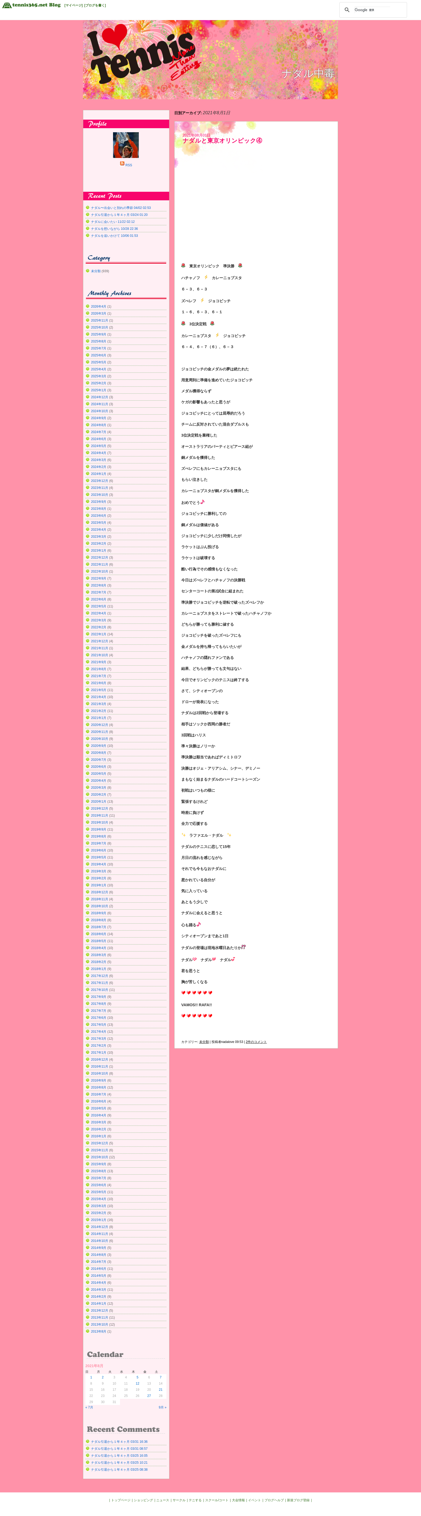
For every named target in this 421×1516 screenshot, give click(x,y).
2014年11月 (99, 1234)
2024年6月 (98, 439)
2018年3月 (98, 955)
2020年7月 (98, 760)
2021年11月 (99, 648)
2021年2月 (98, 711)
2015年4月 (98, 1199)
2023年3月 (98, 536)
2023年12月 (99, 481)
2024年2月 (98, 467)
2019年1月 (98, 885)
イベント (254, 1500)
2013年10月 (99, 1324)
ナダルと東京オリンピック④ (222, 140)
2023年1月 (98, 550)
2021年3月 (98, 704)
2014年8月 (98, 1255)
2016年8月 (98, 1087)
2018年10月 (99, 906)
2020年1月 (98, 801)
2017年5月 (98, 1025)
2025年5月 (98, 362)
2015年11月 (99, 1150)
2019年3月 (98, 871)
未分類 (204, 1042)
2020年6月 (98, 767)
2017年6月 (98, 1018)
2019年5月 (98, 857)
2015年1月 (98, 1220)
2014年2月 (98, 1297)
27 (149, 1396)
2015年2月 (98, 1213)
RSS (128, 165)
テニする (195, 1500)
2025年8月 (98, 341)
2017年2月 (98, 1045)
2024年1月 (98, 474)
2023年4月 (98, 530)
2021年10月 (99, 655)
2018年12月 (99, 892)
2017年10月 (99, 990)
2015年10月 (99, 1157)
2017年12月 (99, 976)
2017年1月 (98, 1052)
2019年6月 (98, 850)
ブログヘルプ (274, 1500)
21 (160, 1390)
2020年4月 (98, 781)
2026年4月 (98, 306)
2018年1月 (98, 969)
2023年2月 (98, 543)
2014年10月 (99, 1241)
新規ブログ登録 (298, 1500)
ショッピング (143, 1500)
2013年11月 (99, 1317)
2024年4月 (98, 453)
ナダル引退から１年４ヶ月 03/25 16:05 (119, 1456)
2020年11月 (99, 732)
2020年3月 (98, 788)
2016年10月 (99, 1073)
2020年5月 (98, 774)
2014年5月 (98, 1276)
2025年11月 (99, 320)
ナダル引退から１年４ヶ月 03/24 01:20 (119, 215)
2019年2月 (98, 878)
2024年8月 (98, 425)
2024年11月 (99, 404)
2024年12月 (99, 397)
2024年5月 (98, 446)
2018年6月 (98, 934)
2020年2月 (98, 794)
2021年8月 (98, 669)
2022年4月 (98, 613)
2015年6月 (98, 1185)
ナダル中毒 (308, 73)
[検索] (372, 10)
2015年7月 (98, 1178)
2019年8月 (98, 836)
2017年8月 (98, 1004)
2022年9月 (98, 578)
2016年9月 (98, 1080)
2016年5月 (98, 1108)
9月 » (162, 1407)
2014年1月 (98, 1303)
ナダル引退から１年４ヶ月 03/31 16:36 (119, 1442)
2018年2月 (98, 962)
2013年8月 (98, 1331)
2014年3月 (98, 1290)
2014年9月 (98, 1248)
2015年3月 (98, 1206)
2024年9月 (98, 418)
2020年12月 (99, 725)
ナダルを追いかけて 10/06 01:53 (114, 236)
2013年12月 (99, 1310)
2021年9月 (98, 662)
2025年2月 (98, 383)
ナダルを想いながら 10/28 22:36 (114, 229)
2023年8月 (98, 509)
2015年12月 (99, 1143)
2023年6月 (98, 516)
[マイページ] (73, 5)
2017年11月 (99, 983)
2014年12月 (99, 1227)
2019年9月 (98, 829)
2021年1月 (98, 718)
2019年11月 (99, 815)
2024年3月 (98, 460)
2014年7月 (98, 1262)
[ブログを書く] (95, 5)
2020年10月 (99, 739)
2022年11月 (99, 564)
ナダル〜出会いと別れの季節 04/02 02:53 (121, 208)
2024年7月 (98, 432)
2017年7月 (98, 1011)
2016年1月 (98, 1136)
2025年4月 (98, 369)
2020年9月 (98, 746)
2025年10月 (99, 327)
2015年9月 (98, 1164)
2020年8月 (98, 753)
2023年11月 (99, 488)
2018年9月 (98, 913)
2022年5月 (98, 606)
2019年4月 (98, 864)
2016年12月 (99, 1059)
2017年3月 (98, 1039)
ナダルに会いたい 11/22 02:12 (113, 222)
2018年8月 (98, 920)
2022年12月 (99, 557)
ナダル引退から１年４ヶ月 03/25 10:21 (119, 1463)
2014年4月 (98, 1283)
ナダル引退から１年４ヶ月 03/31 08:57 (119, 1449)
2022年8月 (98, 585)
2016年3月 (98, 1122)
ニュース (162, 1500)
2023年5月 (98, 523)
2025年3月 (98, 376)
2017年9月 (98, 997)
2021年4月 (98, 697)
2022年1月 (98, 634)
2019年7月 (98, 843)
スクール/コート (216, 1500)
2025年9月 (98, 334)
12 (137, 1383)
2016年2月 (98, 1129)
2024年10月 (99, 411)
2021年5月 (98, 690)
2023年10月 (99, 495)
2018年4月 (98, 948)
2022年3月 (98, 620)
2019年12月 (99, 808)
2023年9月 (98, 502)
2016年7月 (98, 1094)
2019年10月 (99, 822)
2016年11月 (99, 1066)
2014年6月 (98, 1269)
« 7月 (89, 1407)
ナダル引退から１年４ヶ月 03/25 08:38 (119, 1469)
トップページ (120, 1500)
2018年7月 (98, 927)
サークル (179, 1500)
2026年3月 (98, 313)
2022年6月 (98, 599)
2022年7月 (98, 592)
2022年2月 (98, 627)
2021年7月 (98, 676)
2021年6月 (98, 683)
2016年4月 (98, 1115)
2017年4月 (98, 1032)
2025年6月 (98, 355)
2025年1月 (98, 390)
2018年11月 (99, 899)
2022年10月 (99, 571)
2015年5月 (98, 1192)
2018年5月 (98, 941)
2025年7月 (98, 348)
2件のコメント (256, 1042)
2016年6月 (98, 1101)
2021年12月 (99, 641)
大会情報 (238, 1500)
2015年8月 (98, 1171)
